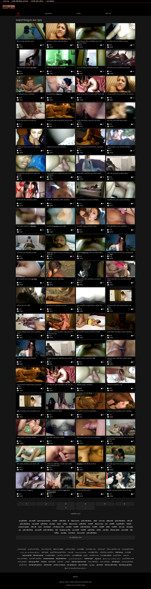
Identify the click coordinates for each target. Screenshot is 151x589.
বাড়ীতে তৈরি (109, 521)
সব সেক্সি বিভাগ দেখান (75, 537)
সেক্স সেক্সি (70, 552)
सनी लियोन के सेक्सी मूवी (59, 565)
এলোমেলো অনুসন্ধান (23, 527)
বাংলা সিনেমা (71, 533)
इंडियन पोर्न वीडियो (82, 565)
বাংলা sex (128, 552)
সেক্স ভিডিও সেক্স (93, 555)
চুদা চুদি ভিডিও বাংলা (128, 558)
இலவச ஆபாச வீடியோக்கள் (111, 558)
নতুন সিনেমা (48, 13)
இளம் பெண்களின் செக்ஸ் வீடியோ (75, 568)
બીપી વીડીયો (44, 552)
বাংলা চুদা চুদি (101, 549)
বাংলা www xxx (77, 555)
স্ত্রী (68, 521)
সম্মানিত (98, 530)
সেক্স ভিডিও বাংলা (75, 514)
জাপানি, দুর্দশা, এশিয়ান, (37, 1)
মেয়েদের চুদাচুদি (21, 549)
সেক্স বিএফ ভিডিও (70, 549)
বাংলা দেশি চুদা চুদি (46, 549)
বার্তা (106, 524)
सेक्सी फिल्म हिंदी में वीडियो (111, 565)
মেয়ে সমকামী (32, 521)
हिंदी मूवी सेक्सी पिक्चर (61, 558)
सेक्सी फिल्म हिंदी (48, 565)
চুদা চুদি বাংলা (23, 565)
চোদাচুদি (67, 562)
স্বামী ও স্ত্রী (108, 13)
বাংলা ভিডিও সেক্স (91, 549)
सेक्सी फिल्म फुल (119, 552)
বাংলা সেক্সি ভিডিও (93, 562)
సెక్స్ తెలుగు (98, 558)
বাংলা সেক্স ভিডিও (105, 562)
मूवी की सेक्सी (100, 565)
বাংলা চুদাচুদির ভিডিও (128, 549)
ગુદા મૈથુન (92, 565)
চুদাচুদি (85, 555)
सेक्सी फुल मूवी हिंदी (26, 555)
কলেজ (40, 527)
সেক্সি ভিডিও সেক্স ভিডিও (106, 552)
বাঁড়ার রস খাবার (75, 521)
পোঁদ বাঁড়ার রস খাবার (58, 527)
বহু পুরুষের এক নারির (65, 530)
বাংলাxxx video (50, 555)
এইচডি (95, 521)
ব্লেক (20, 530)
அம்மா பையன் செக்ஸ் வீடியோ (29, 552)
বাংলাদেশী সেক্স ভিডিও (35, 558)
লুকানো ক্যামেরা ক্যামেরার (43, 521)
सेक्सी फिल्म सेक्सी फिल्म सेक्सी (79, 562)
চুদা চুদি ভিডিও (117, 555)
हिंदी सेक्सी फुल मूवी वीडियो (125, 565)
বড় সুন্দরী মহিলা (23, 521)
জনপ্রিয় (78, 13)
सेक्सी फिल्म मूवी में (88, 558)
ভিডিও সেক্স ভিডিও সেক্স (113, 549)
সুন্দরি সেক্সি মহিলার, (86, 521)
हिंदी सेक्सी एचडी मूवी (38, 555)
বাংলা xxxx (80, 549)
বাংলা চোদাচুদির (22, 562)
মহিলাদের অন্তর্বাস (114, 530)
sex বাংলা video (58, 549)
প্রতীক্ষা (108, 527)
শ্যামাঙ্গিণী (54, 521)
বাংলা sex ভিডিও (93, 552)
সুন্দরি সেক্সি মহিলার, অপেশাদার (20, 1)
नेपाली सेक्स (44, 562)
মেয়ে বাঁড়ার (52, 524)
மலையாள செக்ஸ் (80, 552)
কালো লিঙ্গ (60, 562)
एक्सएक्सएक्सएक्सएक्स (48, 558)
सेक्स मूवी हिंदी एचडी (71, 565)
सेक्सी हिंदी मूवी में (116, 562)
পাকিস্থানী (128, 524)
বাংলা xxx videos (105, 555)
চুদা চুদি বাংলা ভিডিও (33, 549)
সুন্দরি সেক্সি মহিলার (85, 527)
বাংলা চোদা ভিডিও (22, 558)
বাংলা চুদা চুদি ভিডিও (127, 562)
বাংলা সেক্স (6, 1)
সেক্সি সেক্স (126, 555)
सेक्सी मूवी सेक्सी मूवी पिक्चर (35, 565)
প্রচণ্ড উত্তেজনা (50, 1)
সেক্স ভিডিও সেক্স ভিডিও (63, 555)
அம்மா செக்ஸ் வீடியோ (75, 558)
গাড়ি (131, 530)
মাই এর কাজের (81, 533)
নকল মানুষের (129, 527)
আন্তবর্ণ (59, 524)
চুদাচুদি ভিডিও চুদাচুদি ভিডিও (58, 552)
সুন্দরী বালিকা (62, 521)
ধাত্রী (56, 530)
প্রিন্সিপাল (75, 577)
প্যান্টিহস (65, 524)
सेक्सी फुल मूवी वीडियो (34, 562)
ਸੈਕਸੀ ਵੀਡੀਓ (51, 562)
